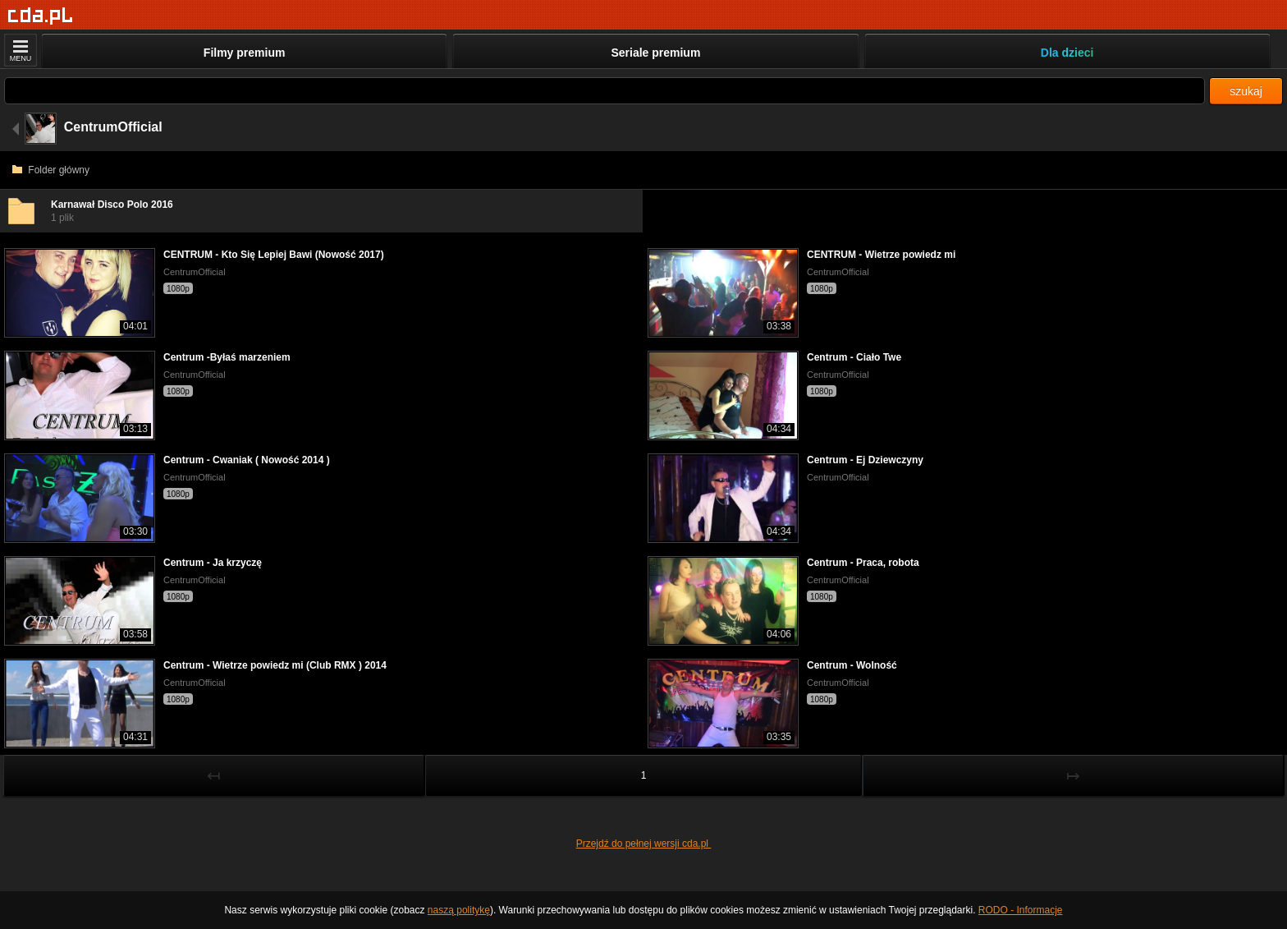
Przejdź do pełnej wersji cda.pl (644, 843)
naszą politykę (459, 910)
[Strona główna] (40, 16)
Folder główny (50, 170)
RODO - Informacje (1020, 910)
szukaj (1246, 91)
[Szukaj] (604, 90)
